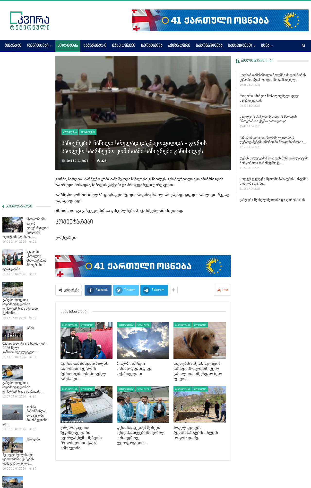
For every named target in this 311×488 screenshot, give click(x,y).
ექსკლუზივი (123, 46)
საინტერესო (240, 46)
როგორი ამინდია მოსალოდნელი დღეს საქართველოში (269, 98)
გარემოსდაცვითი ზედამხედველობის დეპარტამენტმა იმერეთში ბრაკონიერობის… (273, 140)
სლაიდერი (88, 131)
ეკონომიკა (151, 46)
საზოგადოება (209, 46)
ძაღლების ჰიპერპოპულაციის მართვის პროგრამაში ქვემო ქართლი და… (268, 119)
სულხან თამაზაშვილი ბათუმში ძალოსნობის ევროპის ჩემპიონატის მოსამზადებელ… (273, 77)
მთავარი (13, 46)
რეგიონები (38, 46)
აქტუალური (179, 46)
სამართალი (94, 46)
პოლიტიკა (68, 46)
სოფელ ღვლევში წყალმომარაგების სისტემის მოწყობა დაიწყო (274, 181)
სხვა (265, 46)
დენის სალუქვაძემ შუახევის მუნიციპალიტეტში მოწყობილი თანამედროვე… (274, 160)
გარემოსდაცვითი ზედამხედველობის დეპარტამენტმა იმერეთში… (23, 241)
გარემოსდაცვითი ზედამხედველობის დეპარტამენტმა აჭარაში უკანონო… (20, 160)
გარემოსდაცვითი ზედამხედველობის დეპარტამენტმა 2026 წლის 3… (25, 353)
